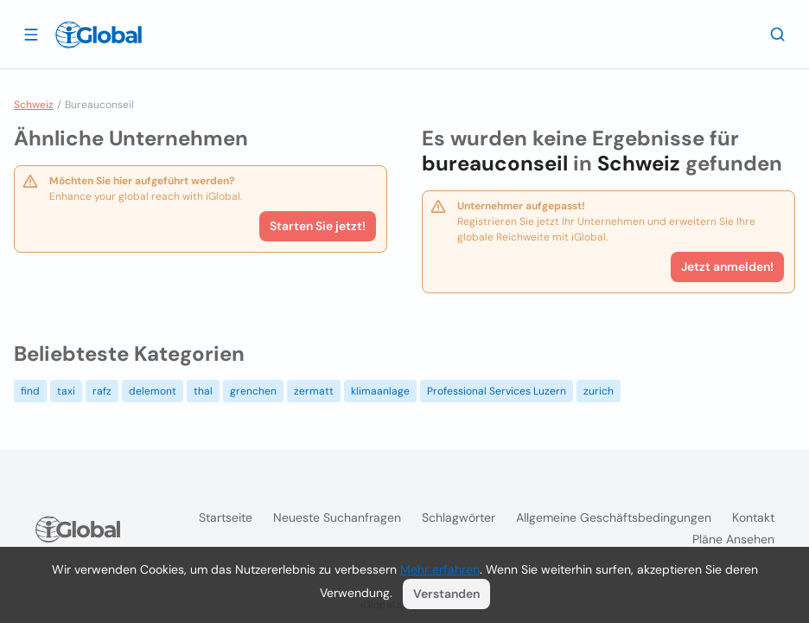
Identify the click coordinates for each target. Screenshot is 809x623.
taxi (66, 391)
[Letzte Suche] (778, 33)
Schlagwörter (458, 517)
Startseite (225, 517)
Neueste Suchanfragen (337, 517)
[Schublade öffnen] (31, 33)
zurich (598, 391)
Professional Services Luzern (496, 391)
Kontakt (753, 517)
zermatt (314, 391)
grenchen (253, 391)
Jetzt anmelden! (727, 266)
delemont (152, 391)
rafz (101, 391)
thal (203, 391)
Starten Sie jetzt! (318, 226)
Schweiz (34, 105)
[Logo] (98, 34)
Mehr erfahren (440, 569)
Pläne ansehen (733, 539)
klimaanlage (380, 391)
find (30, 391)
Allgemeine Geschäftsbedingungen (613, 517)
